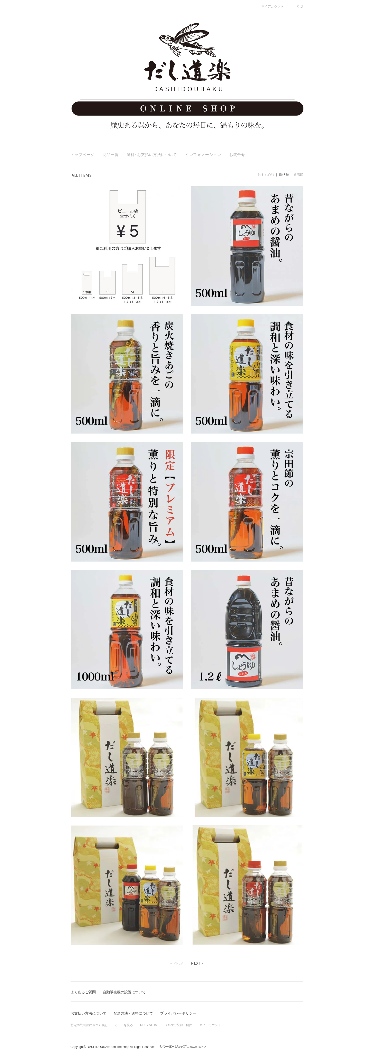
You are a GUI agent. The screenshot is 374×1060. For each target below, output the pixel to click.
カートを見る (123, 1025)
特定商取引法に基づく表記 (89, 1025)
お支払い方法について (89, 1013)
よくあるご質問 (83, 992)
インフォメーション (203, 154)
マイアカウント (210, 1025)
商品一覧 (111, 154)
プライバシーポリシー (178, 1013)
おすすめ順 (265, 174)
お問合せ (237, 154)
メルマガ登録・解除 (178, 1025)
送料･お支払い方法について (152, 154)
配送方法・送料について (133, 1013)
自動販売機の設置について (124, 992)
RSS (143, 1025)
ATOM (153, 1025)
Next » (197, 963)
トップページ (83, 154)
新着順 (298, 174)
